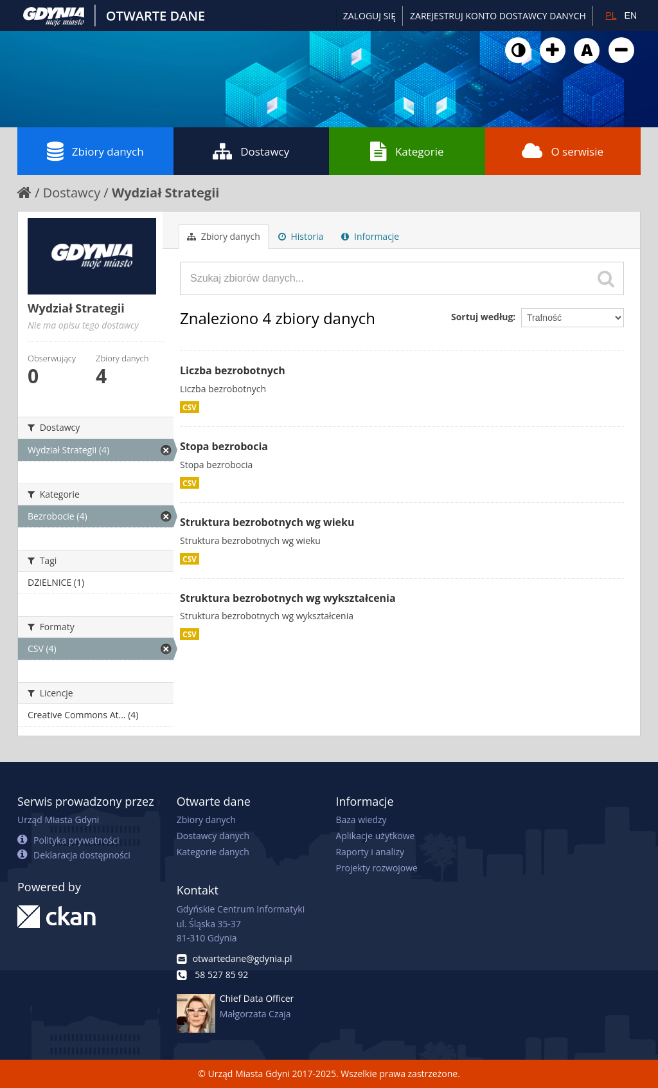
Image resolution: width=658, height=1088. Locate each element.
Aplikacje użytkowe (374, 836)
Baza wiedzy (360, 819)
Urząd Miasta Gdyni (58, 819)
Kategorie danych (213, 852)
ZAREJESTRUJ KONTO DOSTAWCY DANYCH (498, 16)
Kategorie (407, 151)
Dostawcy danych (213, 836)
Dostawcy (251, 151)
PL (610, 15)
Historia (301, 236)
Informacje (370, 236)
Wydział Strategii (165, 192)
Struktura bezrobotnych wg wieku (267, 522)
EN (631, 15)
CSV (189, 407)
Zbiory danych (95, 151)
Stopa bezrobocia (224, 446)
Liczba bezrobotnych (232, 370)
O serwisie (562, 151)
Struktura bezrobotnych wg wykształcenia (288, 598)
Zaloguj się (369, 16)
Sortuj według (482, 317)
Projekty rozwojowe (376, 868)
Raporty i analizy (369, 852)
